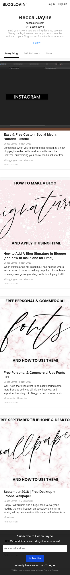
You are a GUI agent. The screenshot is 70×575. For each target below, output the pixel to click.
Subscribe (35, 558)
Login (51, 565)
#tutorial (28, 160)
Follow (35, 42)
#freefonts (9, 398)
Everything (11, 53)
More (51, 53)
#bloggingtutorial (13, 160)
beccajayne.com (35, 22)
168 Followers (32, 53)
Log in (51, 4)
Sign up (62, 4)
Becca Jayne (37, 26)
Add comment (11, 164)
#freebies (22, 398)
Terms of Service (51, 570)
